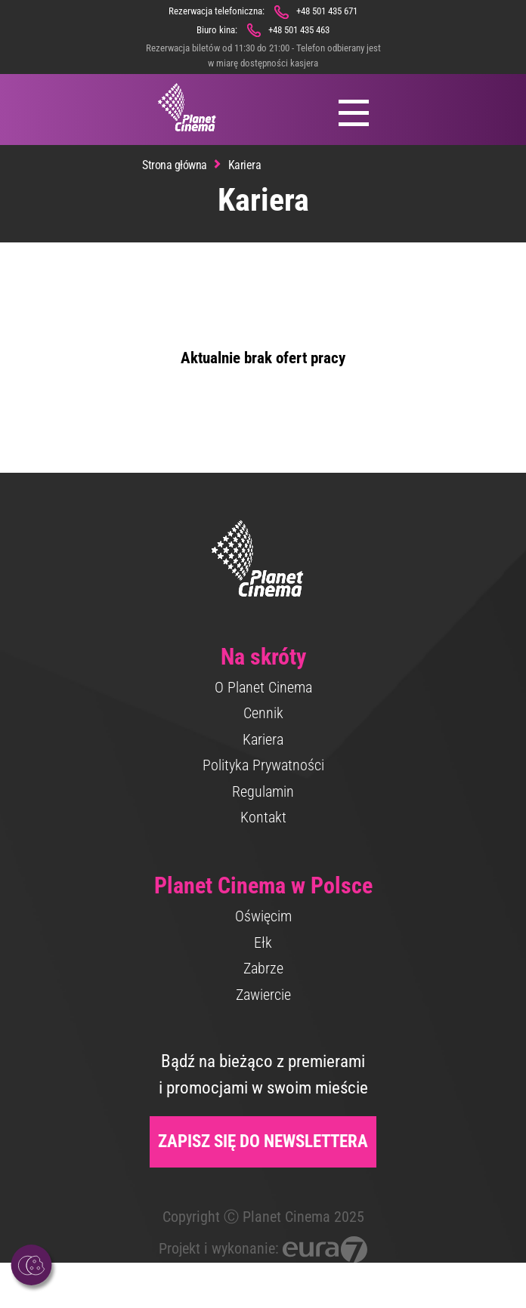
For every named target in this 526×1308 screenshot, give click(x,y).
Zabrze (263, 968)
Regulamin (263, 791)
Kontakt (263, 817)
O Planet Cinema (263, 687)
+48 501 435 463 (299, 29)
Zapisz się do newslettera (263, 1141)
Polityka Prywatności (263, 765)
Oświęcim (263, 916)
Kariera (263, 739)
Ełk (263, 942)
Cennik (263, 713)
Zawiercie (263, 995)
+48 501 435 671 (326, 11)
